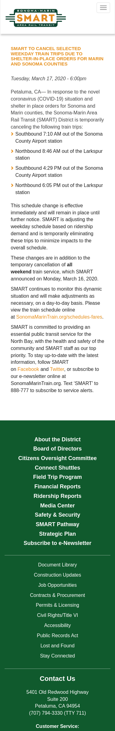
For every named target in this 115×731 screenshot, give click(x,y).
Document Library (57, 564)
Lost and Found (57, 645)
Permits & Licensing (57, 605)
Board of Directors (57, 449)
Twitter (57, 369)
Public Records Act (57, 635)
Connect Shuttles (57, 468)
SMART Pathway (57, 524)
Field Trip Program (57, 477)
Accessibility (57, 625)
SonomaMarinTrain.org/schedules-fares (59, 317)
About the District (57, 439)
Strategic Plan (57, 534)
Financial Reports (57, 486)
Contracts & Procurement (57, 595)
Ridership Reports (57, 496)
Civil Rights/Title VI (57, 615)
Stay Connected (57, 655)
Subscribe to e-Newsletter (57, 543)
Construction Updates (57, 575)
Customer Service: (57, 726)
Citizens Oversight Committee (57, 458)
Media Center (57, 506)
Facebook (28, 369)
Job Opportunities (57, 585)
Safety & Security (57, 515)
